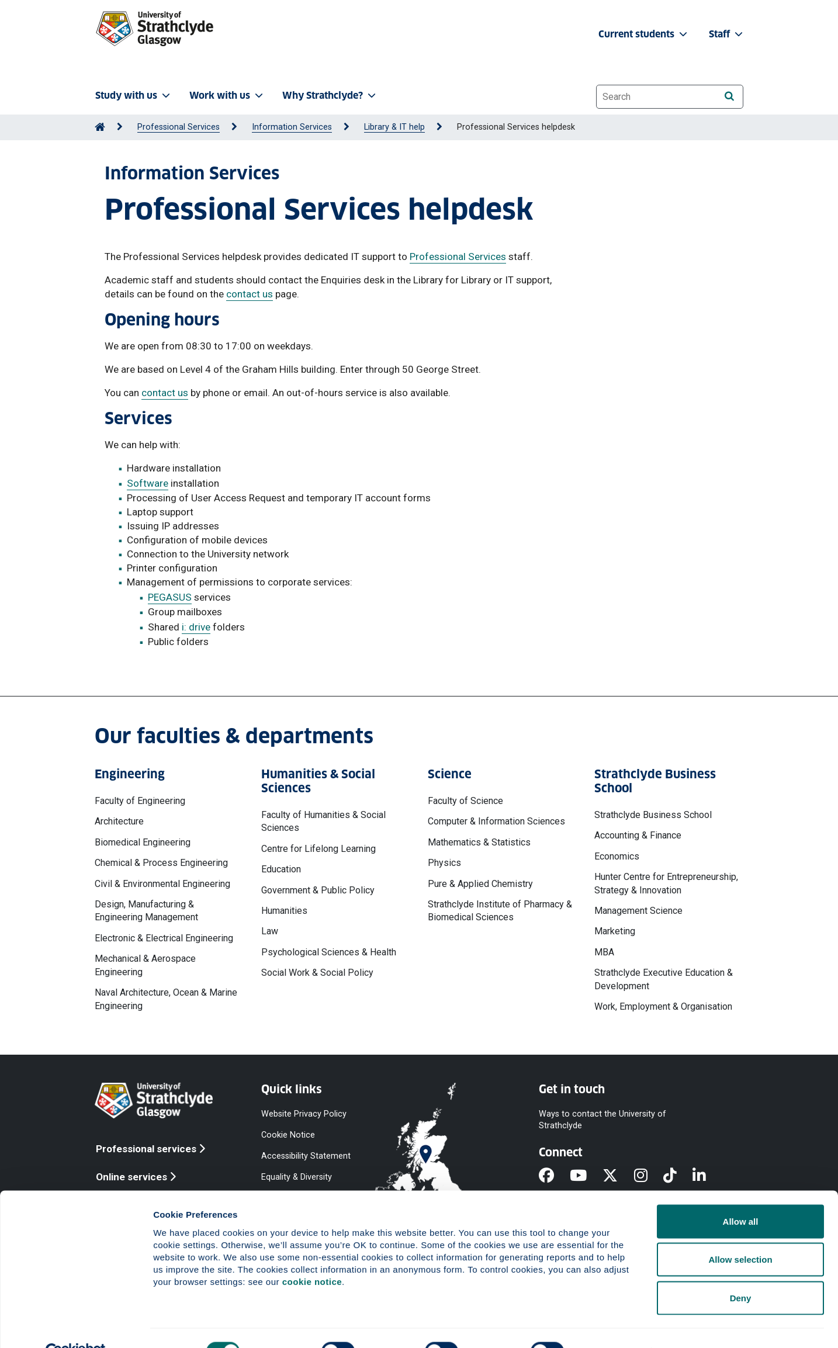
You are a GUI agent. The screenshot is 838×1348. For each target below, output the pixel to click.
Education (281, 869)
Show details (613, 1325)
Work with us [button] (227, 95)
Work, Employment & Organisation (663, 1006)
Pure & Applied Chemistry (480, 883)
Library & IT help (394, 127)
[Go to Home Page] (100, 127)
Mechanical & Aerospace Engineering (145, 965)
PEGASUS (170, 597)
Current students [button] (644, 34)
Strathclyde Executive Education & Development (663, 979)
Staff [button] (727, 34)
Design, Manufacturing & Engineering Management (146, 911)
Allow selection (740, 1233)
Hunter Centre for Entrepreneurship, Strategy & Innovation (666, 883)
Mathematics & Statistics (479, 842)
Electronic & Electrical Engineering (164, 938)
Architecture (119, 821)
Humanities (284, 910)
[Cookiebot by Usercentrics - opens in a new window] (76, 1325)
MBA (604, 952)
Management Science (638, 910)
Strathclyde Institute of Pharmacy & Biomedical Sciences (500, 911)
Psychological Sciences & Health (328, 952)
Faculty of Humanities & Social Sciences (323, 821)
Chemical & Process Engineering (161, 862)
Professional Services (178, 127)
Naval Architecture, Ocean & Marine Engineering (166, 999)
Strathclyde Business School (653, 814)
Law (269, 931)
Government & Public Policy (318, 890)
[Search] (729, 96)
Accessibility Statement (306, 1156)
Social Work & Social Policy (317, 972)
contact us (249, 294)
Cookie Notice (288, 1134)
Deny (741, 1271)
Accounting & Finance (637, 835)
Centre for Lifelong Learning (318, 848)
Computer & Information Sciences (496, 821)
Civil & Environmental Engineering (162, 883)
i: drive (196, 627)
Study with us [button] (133, 95)
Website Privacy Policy (304, 1113)
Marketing (614, 931)
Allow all (741, 1195)
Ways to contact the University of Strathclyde (602, 1119)
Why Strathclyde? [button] (330, 95)
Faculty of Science (465, 800)
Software (147, 483)
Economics (616, 856)
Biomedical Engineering (143, 842)
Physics (444, 862)
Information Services (292, 127)
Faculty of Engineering (140, 800)
